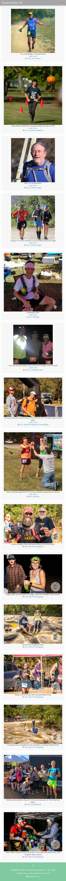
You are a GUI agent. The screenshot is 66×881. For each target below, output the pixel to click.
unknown (36, 496)
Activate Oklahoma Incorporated (38, 873)
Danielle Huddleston (36, 130)
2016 (28, 58)
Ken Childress (36, 58)
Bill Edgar (36, 317)
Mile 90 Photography (36, 546)
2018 (28, 804)
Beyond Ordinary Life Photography (36, 424)
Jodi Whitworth (36, 804)
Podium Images (36, 188)
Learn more (33, 56)
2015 (21, 424)
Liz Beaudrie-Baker (36, 370)
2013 (26, 130)
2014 (30, 496)
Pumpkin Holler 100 (12, 2)
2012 (28, 188)
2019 (26, 546)
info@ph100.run (33, 876)
